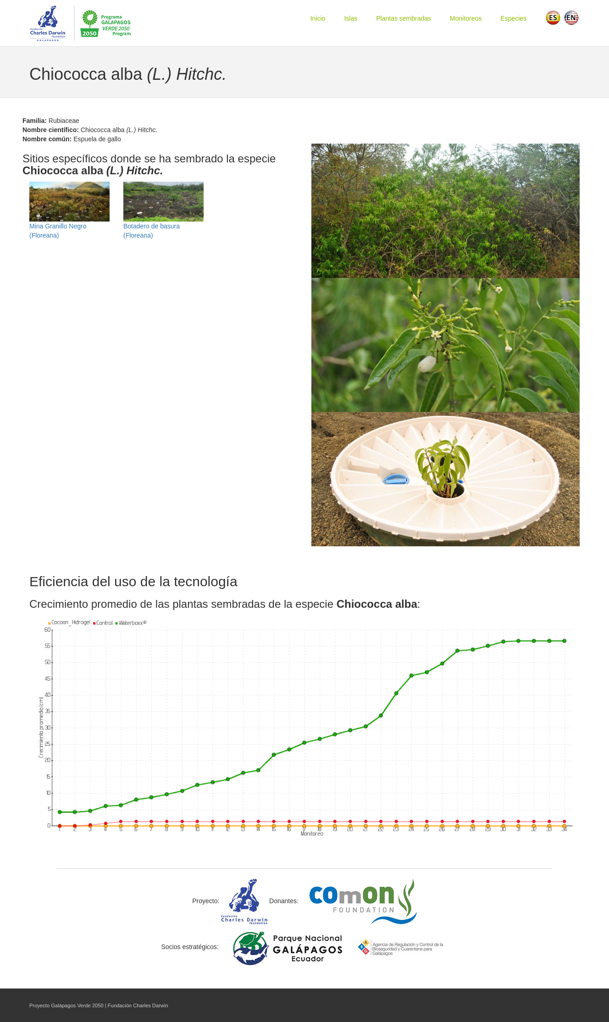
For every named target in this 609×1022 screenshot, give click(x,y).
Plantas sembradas (403, 18)
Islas (350, 18)
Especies (513, 18)
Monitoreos (466, 18)
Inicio (318, 18)
